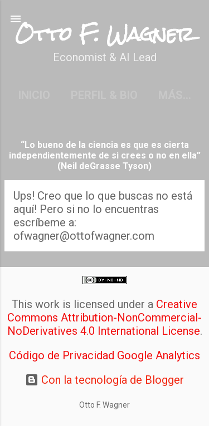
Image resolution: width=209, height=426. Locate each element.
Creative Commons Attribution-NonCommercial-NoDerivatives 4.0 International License (104, 318)
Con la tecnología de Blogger (104, 380)
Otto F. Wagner (104, 34)
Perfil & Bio (104, 95)
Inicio (34, 95)
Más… (174, 95)
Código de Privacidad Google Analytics (104, 355)
